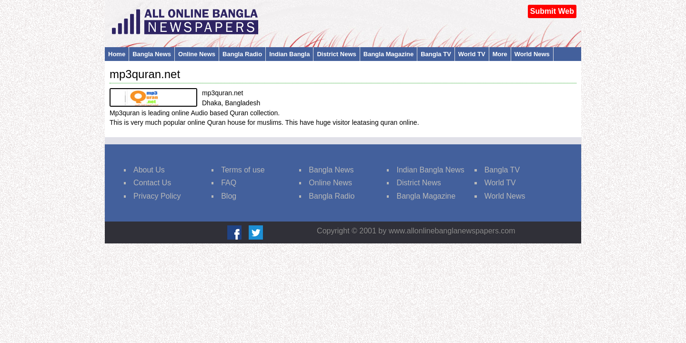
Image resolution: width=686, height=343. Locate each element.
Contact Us (152, 183)
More (500, 54)
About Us (149, 170)
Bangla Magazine (388, 54)
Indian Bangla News (430, 170)
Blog (228, 196)
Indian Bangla (289, 54)
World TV (471, 54)
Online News (196, 54)
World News (532, 54)
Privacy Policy (157, 196)
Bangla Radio (242, 54)
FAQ (228, 183)
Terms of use (243, 170)
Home (116, 54)
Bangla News (151, 54)
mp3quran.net (145, 74)
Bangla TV (436, 54)
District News (336, 54)
